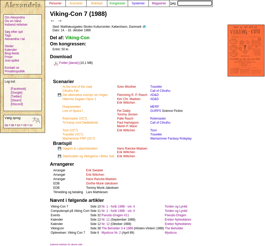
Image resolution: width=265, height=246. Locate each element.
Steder (9, 46)
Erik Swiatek (94, 170)
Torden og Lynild (176, 206)
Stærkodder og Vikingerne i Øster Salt (88, 156)
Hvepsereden (71, 107)
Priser (9, 57)
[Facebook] (18, 89)
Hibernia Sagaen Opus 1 (79, 99)
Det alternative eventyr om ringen (85, 95)
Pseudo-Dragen (175, 215)
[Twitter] (16, 96)
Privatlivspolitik (15, 71)
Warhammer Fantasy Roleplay (171, 138)
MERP (154, 107)
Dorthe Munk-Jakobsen (102, 183)
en (18, 125)
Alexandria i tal (15, 39)
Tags (8, 35)
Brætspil (96, 3)
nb (25, 125)
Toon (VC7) (70, 130)
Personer (55, 3)
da (6, 125)
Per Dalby (124, 111)
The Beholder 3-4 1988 (117, 228)
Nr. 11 (106, 219)
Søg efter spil (14, 32)
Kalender (11, 50)
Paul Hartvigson (128, 122)
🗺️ (144, 26)
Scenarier (75, 3)
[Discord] (17, 104)
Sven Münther (126, 86)
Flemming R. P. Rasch (132, 95)
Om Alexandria (15, 17)
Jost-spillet (12, 60)
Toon (153, 130)
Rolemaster (158, 118)
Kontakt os (12, 68)
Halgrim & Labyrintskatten (80, 148)
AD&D (154, 95)
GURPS (155, 111)
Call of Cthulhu (160, 91)
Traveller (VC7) (72, 134)
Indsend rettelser (16, 24)
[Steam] (16, 100)
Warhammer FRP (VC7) (78, 138)
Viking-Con (77, 37)
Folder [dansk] (69, 63)
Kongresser (117, 3)
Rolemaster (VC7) (74, 118)
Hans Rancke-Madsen (132, 148)
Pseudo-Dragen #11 (115, 215)
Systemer (138, 3)
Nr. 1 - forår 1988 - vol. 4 (118, 206)
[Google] (16, 92)
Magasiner (159, 3)
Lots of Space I (72, 111)
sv (31, 125)
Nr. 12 (106, 224)
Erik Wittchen (126, 102)
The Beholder (174, 228)
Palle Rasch (125, 118)
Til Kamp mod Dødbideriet (80, 122)
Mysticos (171, 232)
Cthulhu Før (70, 91)
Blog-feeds (12, 53)
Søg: (191, 3)
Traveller (156, 86)
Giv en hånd (13, 21)
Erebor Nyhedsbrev (178, 219)
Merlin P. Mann (127, 126)
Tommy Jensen (127, 114)
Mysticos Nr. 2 (111, 232)
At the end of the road (77, 86)
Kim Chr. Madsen (129, 99)
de (12, 125)
